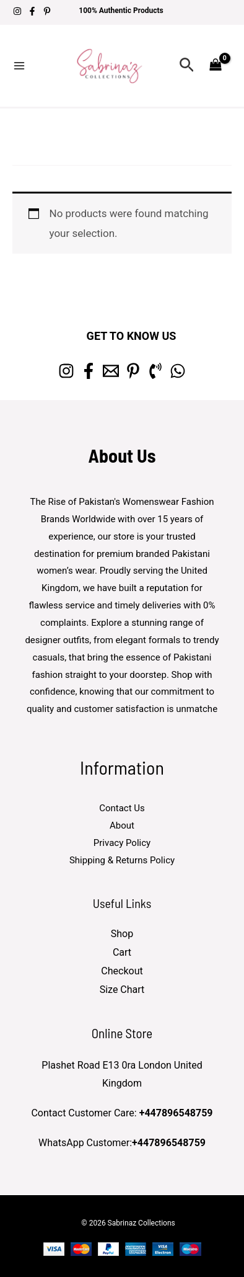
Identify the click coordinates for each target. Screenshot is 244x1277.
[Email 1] (111, 371)
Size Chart (122, 989)
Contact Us (122, 808)
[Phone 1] (155, 371)
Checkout (121, 971)
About (122, 825)
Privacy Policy (122, 842)
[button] (186, 65)
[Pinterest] (47, 11)
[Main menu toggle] (19, 65)
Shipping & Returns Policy (122, 860)
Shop (122, 934)
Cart (122, 952)
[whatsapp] (178, 371)
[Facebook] (32, 11)
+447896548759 (176, 1113)
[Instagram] (17, 11)
